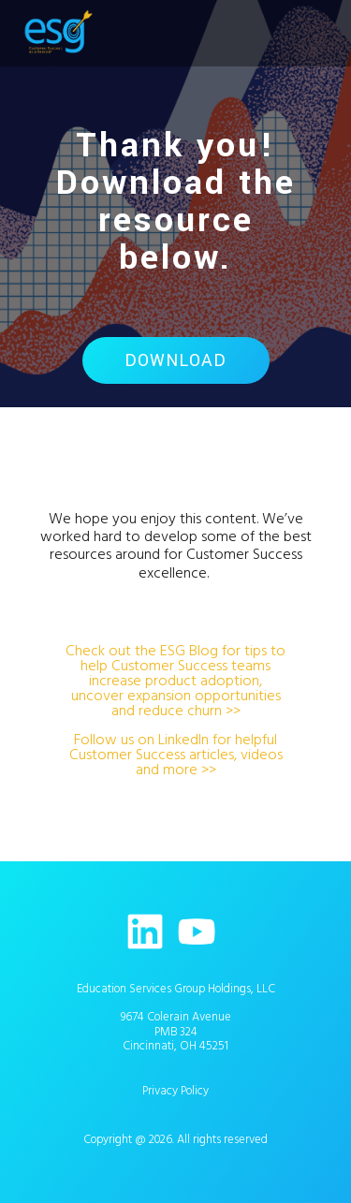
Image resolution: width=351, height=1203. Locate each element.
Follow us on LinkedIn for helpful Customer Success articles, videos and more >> (176, 754)
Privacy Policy (175, 1090)
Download (175, 360)
